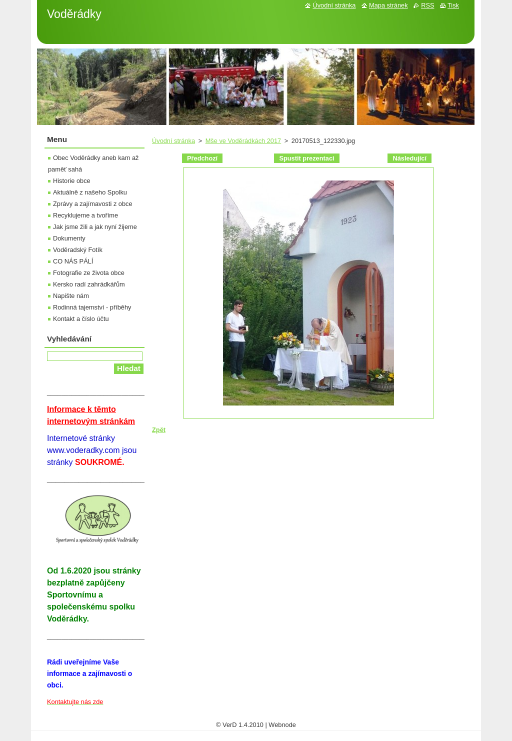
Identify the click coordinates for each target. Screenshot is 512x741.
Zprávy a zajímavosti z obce (92, 204)
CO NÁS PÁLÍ (73, 261)
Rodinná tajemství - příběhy (92, 307)
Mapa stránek (388, 5)
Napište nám (71, 296)
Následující (409, 158)
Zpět (159, 430)
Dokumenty (69, 238)
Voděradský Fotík (77, 250)
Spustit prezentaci (306, 158)
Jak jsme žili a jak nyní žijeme (95, 226)
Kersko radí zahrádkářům (89, 284)
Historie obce (71, 180)
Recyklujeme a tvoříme (85, 215)
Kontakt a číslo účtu (81, 318)
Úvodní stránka (173, 140)
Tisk (453, 5)
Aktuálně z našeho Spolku (90, 192)
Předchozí (202, 158)
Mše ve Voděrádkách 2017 (244, 140)
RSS (427, 5)
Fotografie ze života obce (88, 272)
